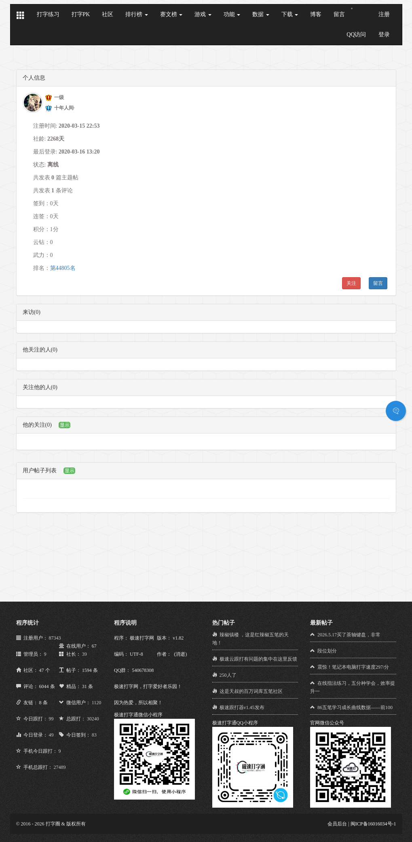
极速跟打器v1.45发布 (242, 707)
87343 (55, 638)
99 (51, 719)
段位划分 (327, 651)
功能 (232, 14)
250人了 (228, 675)
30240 (93, 719)
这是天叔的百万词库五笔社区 (251, 691)
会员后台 (337, 824)
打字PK (81, 14)
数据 (260, 14)
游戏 (202, 14)
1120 (96, 702)
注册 (384, 14)
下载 (289, 14)
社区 (107, 14)
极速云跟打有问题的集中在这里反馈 (258, 659)
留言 (339, 14)
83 (94, 735)
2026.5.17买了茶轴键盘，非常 (348, 635)
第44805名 (63, 268)
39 (84, 654)
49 (51, 735)
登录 (384, 35)
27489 (60, 767)
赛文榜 (171, 14)
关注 (351, 283)
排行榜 (136, 14)
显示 (65, 425)
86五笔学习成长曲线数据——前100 (355, 707)
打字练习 (48, 14)
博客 (315, 14)
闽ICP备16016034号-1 (373, 824)
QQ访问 (356, 35)
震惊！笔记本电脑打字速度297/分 (353, 667)
